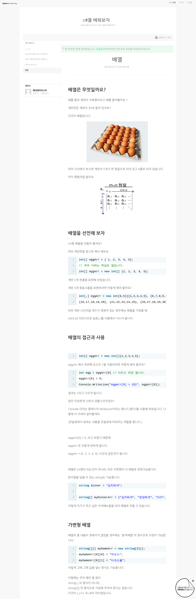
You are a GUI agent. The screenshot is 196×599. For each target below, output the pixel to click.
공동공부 (100, 49)
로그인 (181, 3)
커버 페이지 (29, 43)
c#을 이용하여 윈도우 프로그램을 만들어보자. (98, 25)
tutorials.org (9, 3)
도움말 (189, 3)
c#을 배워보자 (97, 20)
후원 (174, 3)
